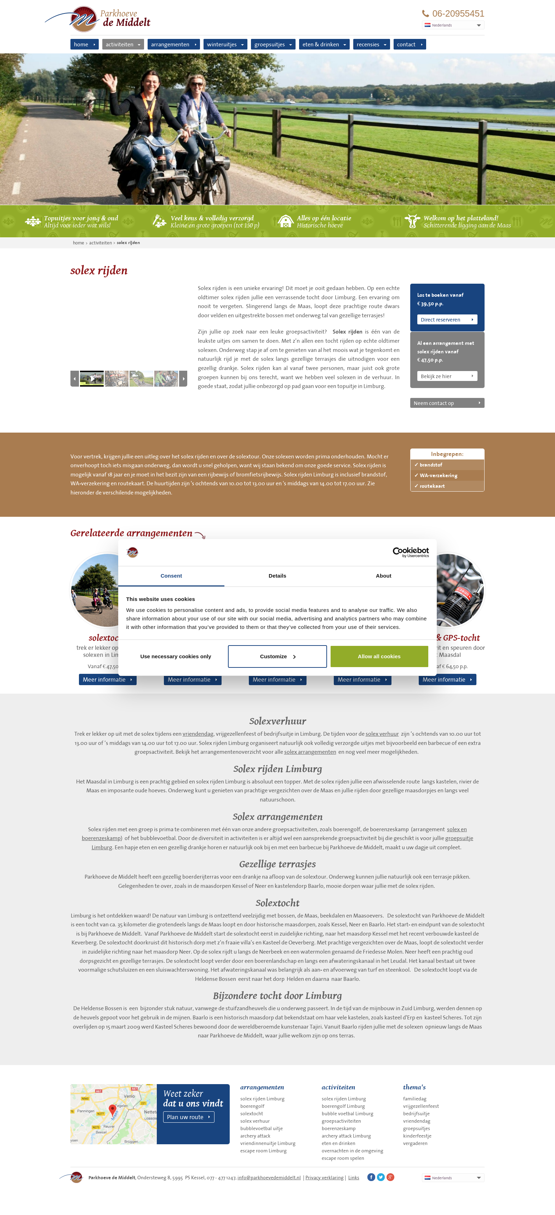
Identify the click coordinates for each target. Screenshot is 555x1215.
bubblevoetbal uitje (261, 1128)
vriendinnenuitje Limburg (268, 1143)
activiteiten (119, 44)
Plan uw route (185, 1117)
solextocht (251, 1113)
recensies (368, 44)
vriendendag (198, 733)
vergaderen (415, 1143)
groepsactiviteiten (341, 1121)
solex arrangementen (310, 751)
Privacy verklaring (324, 1177)
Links (353, 1177)
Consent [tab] (171, 576)
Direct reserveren (440, 319)
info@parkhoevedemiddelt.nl (269, 1177)
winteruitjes (222, 44)
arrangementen (170, 44)
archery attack (255, 1136)
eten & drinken (321, 44)
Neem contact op (434, 403)
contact (406, 44)
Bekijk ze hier (436, 376)
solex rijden (128, 242)
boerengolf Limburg (343, 1106)
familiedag (415, 1099)
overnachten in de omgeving (352, 1151)
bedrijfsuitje (416, 1113)
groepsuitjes (269, 44)
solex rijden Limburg (262, 1099)
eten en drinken (338, 1143)
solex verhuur (382, 733)
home (81, 44)
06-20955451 (459, 13)
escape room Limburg (263, 1151)
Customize (278, 656)
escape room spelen (343, 1158)
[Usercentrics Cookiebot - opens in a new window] (398, 552)
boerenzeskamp (339, 1128)
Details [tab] (277, 576)
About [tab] (383, 576)
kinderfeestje (417, 1136)
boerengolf (252, 1106)
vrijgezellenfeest (421, 1106)
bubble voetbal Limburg (347, 1113)
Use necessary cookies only (175, 656)
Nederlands (438, 1178)
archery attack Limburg (346, 1136)
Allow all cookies (379, 656)
